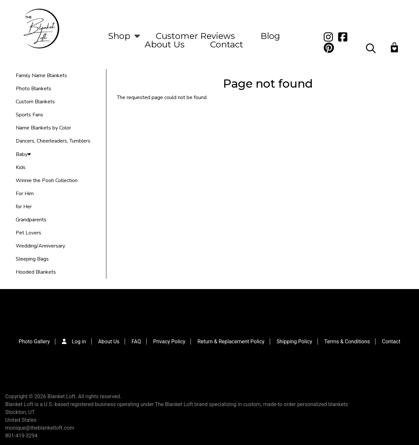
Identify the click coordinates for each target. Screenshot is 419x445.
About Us (165, 44)
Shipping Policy (294, 341)
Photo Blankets (33, 88)
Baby (23, 154)
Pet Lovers (28, 232)
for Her (24, 206)
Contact (226, 44)
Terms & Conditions (347, 341)
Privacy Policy (169, 341)
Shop (119, 36)
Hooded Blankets (36, 272)
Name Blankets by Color (43, 127)
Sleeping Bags (32, 259)
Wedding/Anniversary (40, 245)
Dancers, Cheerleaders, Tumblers (53, 141)
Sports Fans (29, 114)
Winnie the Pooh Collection (47, 180)
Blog (270, 36)
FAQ (136, 341)
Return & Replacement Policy (230, 341)
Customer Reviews (195, 36)
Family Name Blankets (41, 75)
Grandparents (31, 219)
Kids (21, 167)
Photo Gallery (34, 341)
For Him (25, 193)
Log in (79, 341)
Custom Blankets (35, 101)
